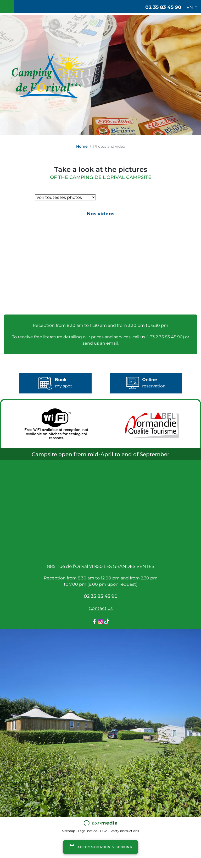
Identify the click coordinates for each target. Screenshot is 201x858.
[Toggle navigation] (7, 6)
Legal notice (87, 831)
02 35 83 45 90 (163, 7)
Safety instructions (124, 831)
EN (190, 7)
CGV (103, 831)
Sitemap (68, 831)
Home (82, 146)
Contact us (101, 608)
